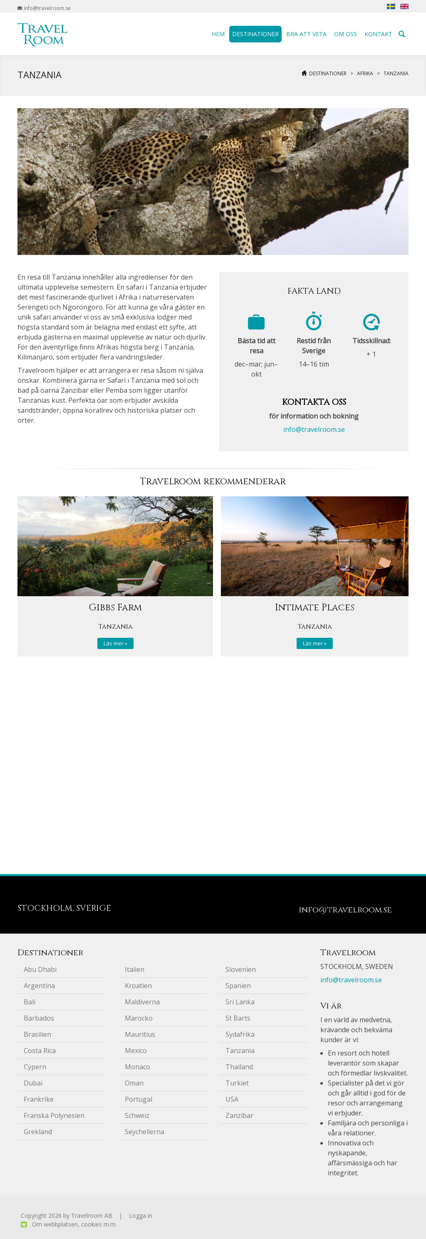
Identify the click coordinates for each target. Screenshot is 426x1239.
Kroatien (138, 985)
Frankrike (39, 1099)
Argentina (39, 985)
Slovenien (240, 969)
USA (231, 1099)
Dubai (33, 1083)
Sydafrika (240, 1034)
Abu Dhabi (40, 969)
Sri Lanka (240, 1001)
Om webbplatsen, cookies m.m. (74, 1224)
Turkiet (237, 1083)
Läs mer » (115, 643)
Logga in (140, 1215)
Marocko (139, 1018)
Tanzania (396, 73)
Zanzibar (239, 1115)
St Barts (237, 1018)
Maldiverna (142, 1001)
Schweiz (137, 1115)
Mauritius (140, 1034)
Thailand (239, 1066)
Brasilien (37, 1034)
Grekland (38, 1131)
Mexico (136, 1050)
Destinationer (328, 73)
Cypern (35, 1066)
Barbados (39, 1018)
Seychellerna (144, 1131)
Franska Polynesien (54, 1115)
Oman (134, 1083)
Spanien (238, 985)
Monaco (137, 1066)
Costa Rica (40, 1050)
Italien (134, 969)
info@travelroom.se (314, 429)
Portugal (138, 1099)
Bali (29, 1001)
